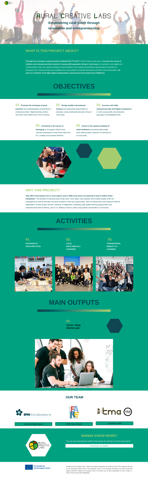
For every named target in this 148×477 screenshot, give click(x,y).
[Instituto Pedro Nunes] (33, 424)
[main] (74, 25)
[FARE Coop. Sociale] (74, 424)
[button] (145, 2)
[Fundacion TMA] (114, 423)
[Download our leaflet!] (99, 446)
